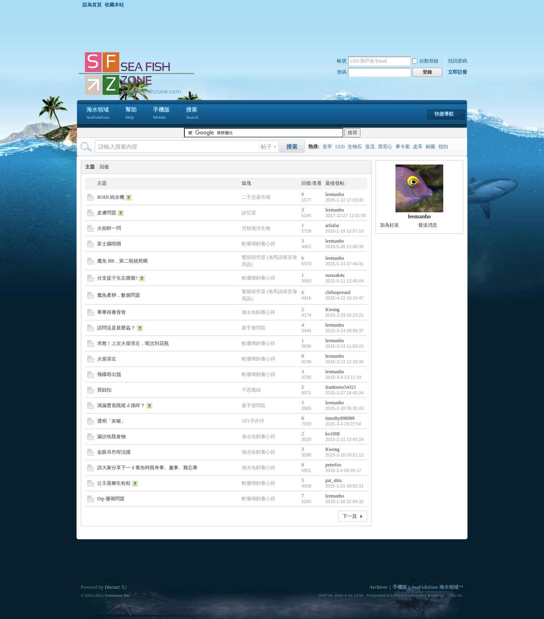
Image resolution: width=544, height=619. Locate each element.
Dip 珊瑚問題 (111, 498)
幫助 (131, 114)
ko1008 (332, 434)
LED (339, 146)
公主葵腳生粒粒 (114, 483)
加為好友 (389, 225)
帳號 (341, 61)
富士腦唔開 (109, 244)
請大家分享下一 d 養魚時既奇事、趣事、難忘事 (147, 467)
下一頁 (349, 516)
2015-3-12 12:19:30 (344, 361)
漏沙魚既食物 (111, 436)
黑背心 (385, 146)
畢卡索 (402, 146)
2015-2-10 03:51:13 (344, 454)
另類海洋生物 (256, 228)
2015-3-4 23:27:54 (343, 423)
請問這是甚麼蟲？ (116, 328)
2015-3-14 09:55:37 (344, 330)
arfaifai (332, 225)
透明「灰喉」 (111, 421)
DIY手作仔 (253, 421)
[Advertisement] (274, 29)
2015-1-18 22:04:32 (344, 501)
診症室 (249, 212)
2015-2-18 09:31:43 (344, 408)
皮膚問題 (106, 212)
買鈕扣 (104, 390)
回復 (104, 167)
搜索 (192, 114)
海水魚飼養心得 (258, 312)
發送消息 (427, 225)
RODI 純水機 (110, 197)
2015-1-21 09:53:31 (344, 486)
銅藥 (430, 146)
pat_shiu (333, 480)
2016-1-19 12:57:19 (344, 231)
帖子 (266, 147)
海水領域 (97, 114)
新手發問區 (254, 328)
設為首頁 (92, 5)
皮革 (418, 146)
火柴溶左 (106, 359)
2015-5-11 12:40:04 (344, 280)
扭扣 (443, 146)
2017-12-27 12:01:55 (345, 215)
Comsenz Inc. (117, 595)
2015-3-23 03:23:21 (344, 315)
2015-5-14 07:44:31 (344, 263)
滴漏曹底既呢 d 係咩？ (121, 405)
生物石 (355, 146)
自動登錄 (425, 61)
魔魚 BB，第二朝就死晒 (122, 261)
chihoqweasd (337, 292)
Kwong (332, 309)
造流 (370, 146)
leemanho (334, 194)
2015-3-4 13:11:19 (343, 377)
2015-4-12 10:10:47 (344, 298)
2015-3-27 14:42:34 (344, 392)
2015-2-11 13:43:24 (344, 439)
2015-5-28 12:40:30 (344, 246)
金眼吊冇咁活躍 (114, 452)
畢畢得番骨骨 (111, 312)
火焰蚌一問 (109, 228)
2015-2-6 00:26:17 (343, 470)
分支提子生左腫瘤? (117, 278)
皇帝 (327, 146)
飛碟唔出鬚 (109, 374)
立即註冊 (457, 72)
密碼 (341, 72)
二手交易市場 (256, 197)
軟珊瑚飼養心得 (258, 244)
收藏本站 (114, 5)
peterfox (333, 465)
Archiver (378, 587)
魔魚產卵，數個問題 (118, 295)
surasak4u (334, 275)
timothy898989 (339, 418)
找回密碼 (457, 61)
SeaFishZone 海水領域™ (437, 587)
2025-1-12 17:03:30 (344, 200)
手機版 (161, 114)
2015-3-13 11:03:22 (344, 346)
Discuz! (112, 587)
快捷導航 (444, 114)
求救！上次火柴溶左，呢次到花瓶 (133, 343)
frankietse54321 (340, 387)
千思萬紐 (251, 390)
